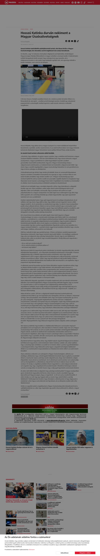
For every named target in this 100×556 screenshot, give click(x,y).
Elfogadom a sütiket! (85, 553)
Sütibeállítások (64, 553)
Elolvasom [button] (32, 549)
